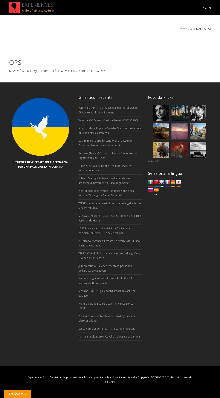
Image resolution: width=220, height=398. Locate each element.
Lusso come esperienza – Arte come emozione (106, 328)
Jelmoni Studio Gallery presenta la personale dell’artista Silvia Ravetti (105, 268)
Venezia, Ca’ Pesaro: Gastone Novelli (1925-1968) (108, 120)
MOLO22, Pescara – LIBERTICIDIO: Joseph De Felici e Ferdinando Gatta (109, 218)
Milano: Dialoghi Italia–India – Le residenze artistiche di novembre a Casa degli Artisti (104, 181)
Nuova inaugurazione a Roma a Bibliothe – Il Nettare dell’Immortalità (105, 281)
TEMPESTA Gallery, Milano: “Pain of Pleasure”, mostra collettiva (105, 168)
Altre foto (154, 161)
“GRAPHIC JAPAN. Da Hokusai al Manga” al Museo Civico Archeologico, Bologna (108, 110)
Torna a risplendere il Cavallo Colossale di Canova (109, 336)
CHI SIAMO (110, 382)
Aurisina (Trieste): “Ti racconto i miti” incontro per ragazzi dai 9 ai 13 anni (108, 155)
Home (183, 29)
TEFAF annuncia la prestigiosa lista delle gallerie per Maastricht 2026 (109, 205)
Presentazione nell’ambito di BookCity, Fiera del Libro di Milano (107, 318)
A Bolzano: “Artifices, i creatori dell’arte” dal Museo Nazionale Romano (109, 243)
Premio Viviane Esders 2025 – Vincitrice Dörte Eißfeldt (105, 306)
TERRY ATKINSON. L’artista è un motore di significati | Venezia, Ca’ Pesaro (109, 256)
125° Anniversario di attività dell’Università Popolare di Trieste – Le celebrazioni (104, 230)
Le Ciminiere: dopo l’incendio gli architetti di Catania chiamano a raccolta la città (105, 143)
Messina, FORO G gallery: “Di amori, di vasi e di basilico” (106, 293)
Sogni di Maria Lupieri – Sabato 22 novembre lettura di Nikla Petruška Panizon (109, 130)
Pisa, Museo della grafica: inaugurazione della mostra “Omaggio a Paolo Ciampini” (106, 193)
